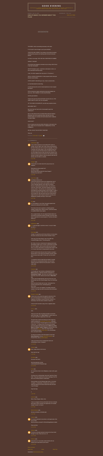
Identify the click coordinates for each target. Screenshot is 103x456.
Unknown (33, 347)
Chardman (33, 269)
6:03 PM (33, 174)
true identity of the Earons (45, 321)
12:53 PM (33, 427)
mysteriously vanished (47, 336)
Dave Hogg (33, 232)
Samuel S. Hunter (34, 294)
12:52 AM (33, 444)
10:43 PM (33, 265)
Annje (32, 369)
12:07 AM (33, 435)
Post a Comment (31, 447)
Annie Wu (33, 397)
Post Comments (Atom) (38, 451)
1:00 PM (33, 393)
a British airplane (44, 337)
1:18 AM (33, 354)
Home (43, 449)
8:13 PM (33, 406)
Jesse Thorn (33, 178)
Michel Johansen (34, 410)
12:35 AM (33, 305)
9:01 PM (33, 220)
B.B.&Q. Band (44, 330)
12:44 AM (33, 344)
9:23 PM (33, 228)
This (32, 225)
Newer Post (30, 449)
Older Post (55, 449)
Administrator (34, 142)
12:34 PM (33, 365)
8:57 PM (33, 198)
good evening (51, 6)
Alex (32, 201)
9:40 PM (33, 414)
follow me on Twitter (71, 15)
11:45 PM (33, 290)
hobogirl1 (33, 161)
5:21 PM (33, 158)
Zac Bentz (33, 357)
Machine (39, 328)
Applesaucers (34, 223)
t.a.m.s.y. (33, 308)
